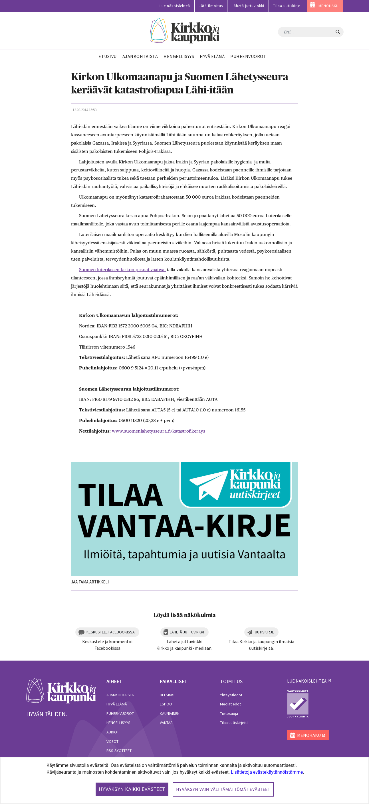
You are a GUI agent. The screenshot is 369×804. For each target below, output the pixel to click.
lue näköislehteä (306, 681)
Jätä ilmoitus (211, 5)
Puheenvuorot (120, 713)
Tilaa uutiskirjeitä (234, 722)
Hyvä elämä (116, 704)
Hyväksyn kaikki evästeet (132, 789)
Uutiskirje (264, 632)
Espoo (166, 704)
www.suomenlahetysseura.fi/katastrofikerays (158, 431)
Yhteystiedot (231, 694)
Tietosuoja (229, 713)
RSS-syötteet (119, 750)
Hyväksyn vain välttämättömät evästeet (223, 789)
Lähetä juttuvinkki (248, 5)
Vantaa (166, 722)
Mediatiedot (230, 704)
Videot (112, 741)
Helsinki (167, 694)
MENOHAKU (328, 5)
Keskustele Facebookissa (110, 632)
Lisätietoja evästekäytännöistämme (267, 772)
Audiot (112, 732)
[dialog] (184, 780)
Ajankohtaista (120, 694)
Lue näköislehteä (175, 5)
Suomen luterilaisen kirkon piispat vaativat (122, 269)
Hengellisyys (118, 722)
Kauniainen (170, 713)
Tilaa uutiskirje (286, 5)
